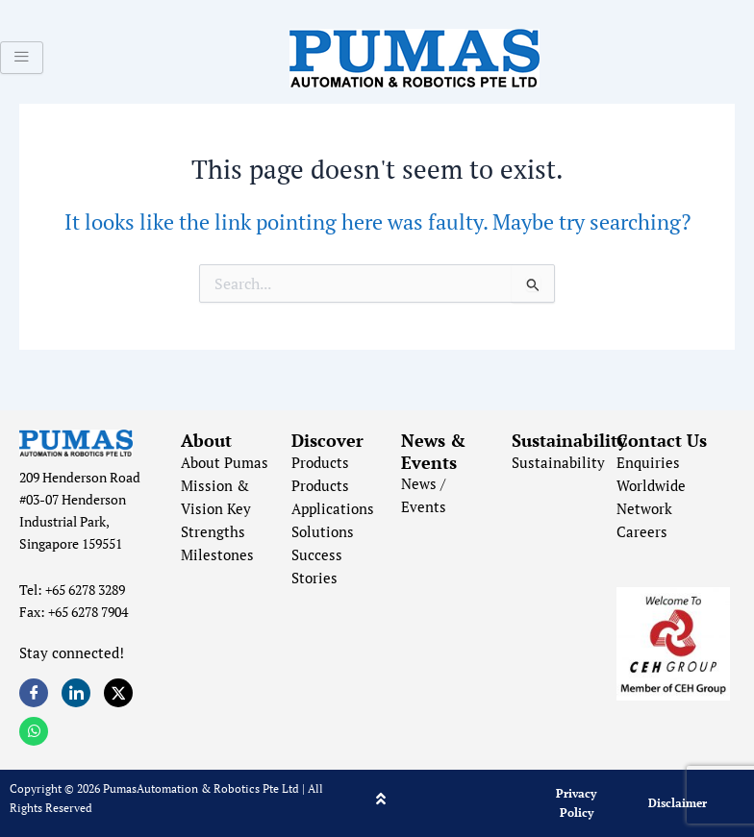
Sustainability (558, 463)
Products (320, 463)
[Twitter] (118, 692)
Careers (641, 532)
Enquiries (648, 463)
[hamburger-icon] (21, 57)
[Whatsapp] (33, 731)
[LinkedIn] (76, 692)
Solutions (322, 532)
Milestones (217, 555)
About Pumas (224, 463)
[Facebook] (33, 692)
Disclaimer (677, 803)
